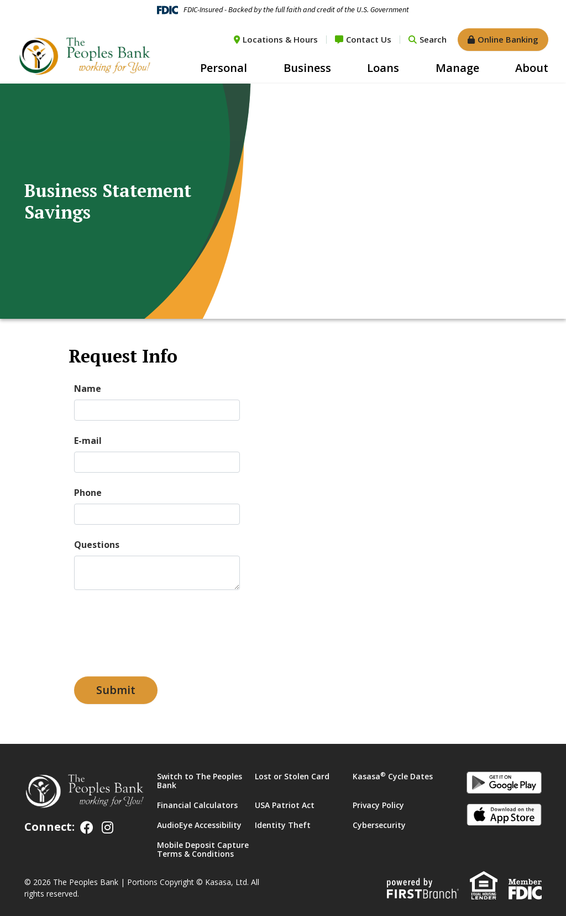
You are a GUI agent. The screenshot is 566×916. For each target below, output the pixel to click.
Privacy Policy (378, 805)
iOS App (504, 816)
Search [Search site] (433, 39)
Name (87, 388)
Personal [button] (223, 67)
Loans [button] (383, 67)
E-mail (88, 440)
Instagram (107, 827)
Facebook (86, 827)
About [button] (531, 67)
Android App (504, 784)
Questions (96, 545)
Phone (88, 493)
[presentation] (158, 628)
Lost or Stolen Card (292, 776)
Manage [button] (457, 67)
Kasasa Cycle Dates (393, 776)
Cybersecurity (379, 825)
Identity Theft (283, 825)
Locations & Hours (280, 39)
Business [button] (307, 67)
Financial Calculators (197, 805)
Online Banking (508, 39)
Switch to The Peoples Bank (199, 780)
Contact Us (368, 39)
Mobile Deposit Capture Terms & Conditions (203, 849)
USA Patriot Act (285, 805)
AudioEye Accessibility (199, 825)
